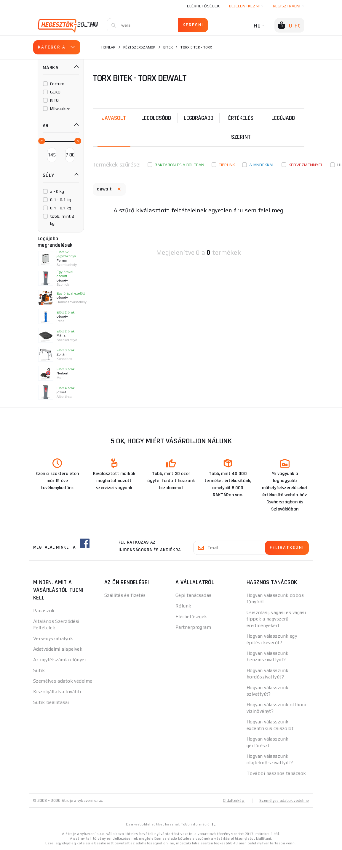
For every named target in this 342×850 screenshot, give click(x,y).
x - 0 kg (57, 191)
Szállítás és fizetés (125, 595)
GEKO (55, 92)
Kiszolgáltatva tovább (57, 691)
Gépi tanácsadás (193, 595)
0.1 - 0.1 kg (60, 199)
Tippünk (227, 164)
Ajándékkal (261, 164)
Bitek (168, 47)
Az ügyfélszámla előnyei (59, 659)
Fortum (57, 83)
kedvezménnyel (306, 164)
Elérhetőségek (203, 6)
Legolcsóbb (156, 118)
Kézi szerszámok (139, 47)
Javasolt (114, 118)
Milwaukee (60, 108)
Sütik (39, 670)
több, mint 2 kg (62, 220)
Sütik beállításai (51, 702)
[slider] (41, 140)
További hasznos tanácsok (276, 773)
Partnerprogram (193, 627)
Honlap (108, 47)
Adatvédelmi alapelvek (57, 649)
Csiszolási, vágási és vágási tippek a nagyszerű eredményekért (276, 619)
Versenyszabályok (53, 638)
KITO (54, 100)
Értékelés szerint (240, 127)
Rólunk (183, 606)
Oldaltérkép (230, 800)
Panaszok (44, 610)
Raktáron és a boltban (179, 164)
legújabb (283, 118)
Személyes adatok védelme (62, 681)
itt (213, 824)
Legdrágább (198, 118)
